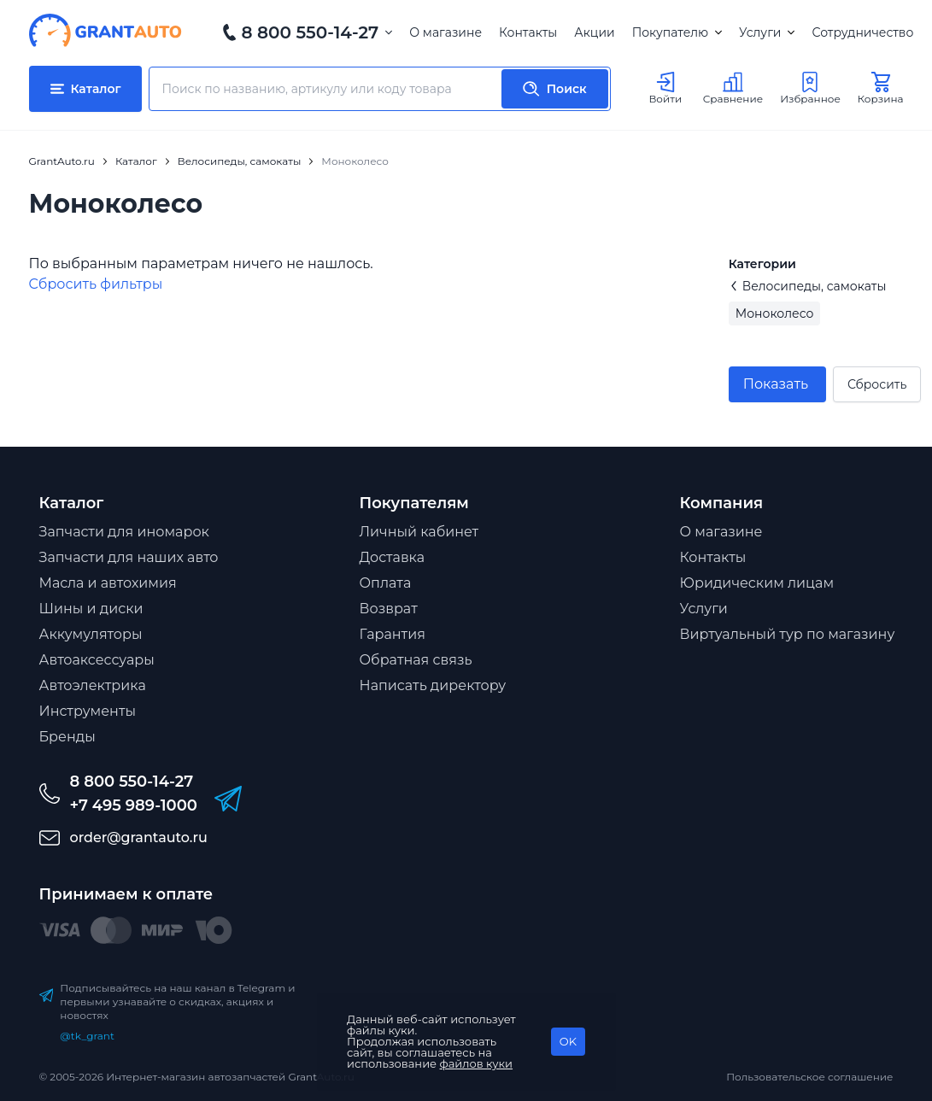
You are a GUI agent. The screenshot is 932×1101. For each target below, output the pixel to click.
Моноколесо (775, 313)
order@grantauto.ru (139, 837)
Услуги (766, 32)
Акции (594, 32)
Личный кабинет (419, 532)
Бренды (67, 737)
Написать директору (433, 685)
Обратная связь (416, 660)
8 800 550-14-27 (310, 32)
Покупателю (677, 32)
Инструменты (88, 711)
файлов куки (476, 1063)
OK (568, 1041)
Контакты (528, 32)
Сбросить (876, 384)
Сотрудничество (862, 32)
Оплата (386, 583)
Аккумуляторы (91, 634)
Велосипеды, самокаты (808, 286)
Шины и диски (91, 608)
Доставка (392, 557)
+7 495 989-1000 (133, 805)
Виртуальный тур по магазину (787, 634)
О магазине (445, 32)
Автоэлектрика (92, 685)
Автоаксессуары (97, 660)
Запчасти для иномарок (124, 532)
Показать (775, 384)
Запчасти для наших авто (129, 557)
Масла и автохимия (108, 583)
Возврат (389, 608)
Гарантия (392, 634)
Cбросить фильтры (96, 284)
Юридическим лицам (757, 583)
